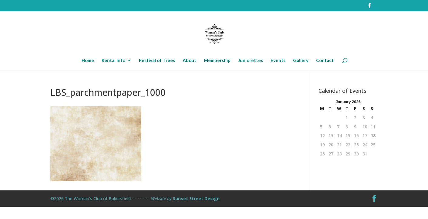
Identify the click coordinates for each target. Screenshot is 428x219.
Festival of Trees (157, 60)
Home (88, 60)
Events (278, 60)
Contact (325, 60)
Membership (217, 60)
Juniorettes (250, 60)
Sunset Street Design (196, 198)
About (189, 60)
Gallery (300, 60)
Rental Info (113, 60)
